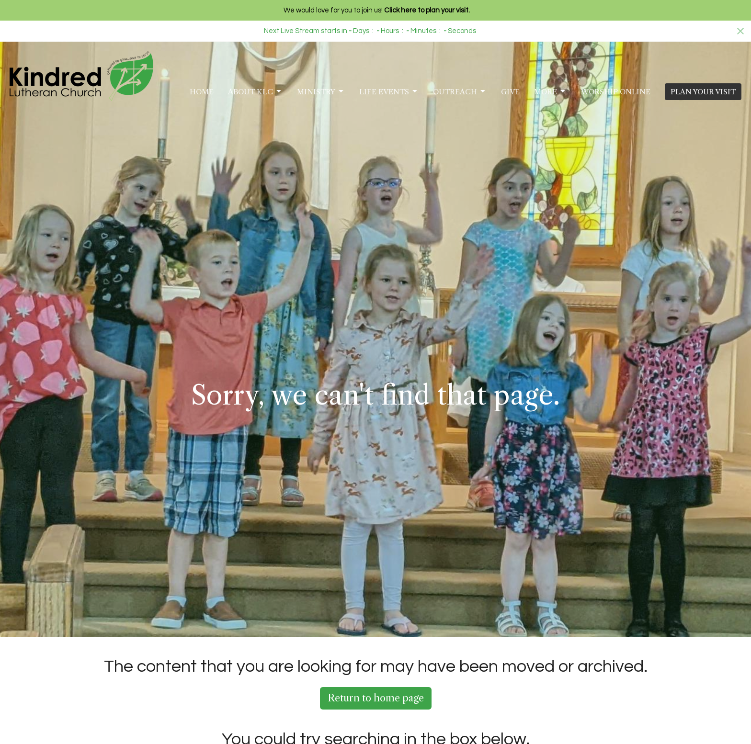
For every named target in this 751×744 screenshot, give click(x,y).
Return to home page (376, 698)
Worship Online (615, 91)
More (550, 91)
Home (202, 91)
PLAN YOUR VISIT (703, 91)
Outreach (460, 91)
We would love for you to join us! (377, 10)
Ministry (321, 91)
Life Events (389, 91)
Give (510, 91)
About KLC (255, 91)
